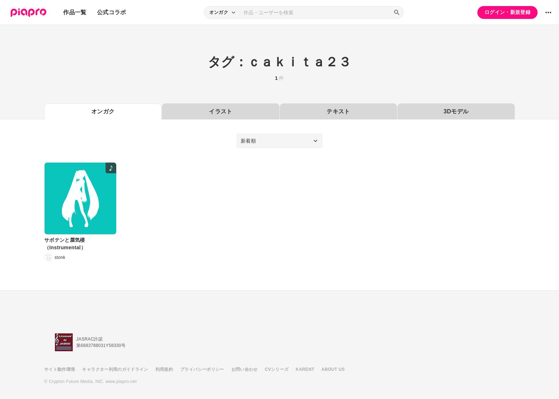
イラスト (220, 111)
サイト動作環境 (59, 369)
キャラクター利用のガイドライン (115, 369)
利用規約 (164, 369)
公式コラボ (111, 12)
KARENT (305, 369)
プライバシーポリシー (202, 369)
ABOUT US (333, 369)
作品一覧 (74, 12)
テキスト (338, 111)
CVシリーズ (277, 369)
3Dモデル (455, 111)
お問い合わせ (244, 369)
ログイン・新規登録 (507, 12)
